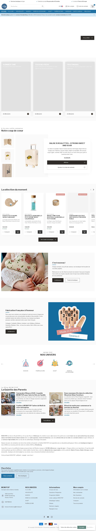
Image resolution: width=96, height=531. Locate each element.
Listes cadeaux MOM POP (56, 498)
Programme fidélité (54, 495)
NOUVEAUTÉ (19, 11)
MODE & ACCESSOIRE (39, 11)
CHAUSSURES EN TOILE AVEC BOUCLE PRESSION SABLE (77, 217)
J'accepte (81, 527)
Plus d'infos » (90, 527)
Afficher (74, 162)
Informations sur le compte (80, 490)
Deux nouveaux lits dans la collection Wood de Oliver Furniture (78, 394)
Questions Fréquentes (55, 492)
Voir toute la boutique (48, 239)
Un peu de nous (53, 490)
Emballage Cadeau (54, 500)
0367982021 (8, 502)
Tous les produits (78, 503)
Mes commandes (77, 492)
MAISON (28, 11)
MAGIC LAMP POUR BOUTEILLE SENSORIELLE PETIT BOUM (55, 217)
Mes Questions (77, 495)
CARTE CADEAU (77, 11)
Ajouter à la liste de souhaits (71, 167)
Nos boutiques (22, 476)
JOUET (50, 11)
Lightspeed (52, 527)
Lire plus (18, 402)
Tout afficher (48, 420)
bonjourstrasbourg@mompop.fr (13, 507)
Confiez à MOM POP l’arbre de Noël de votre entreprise (30, 406)
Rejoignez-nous (53, 509)
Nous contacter (8, 476)
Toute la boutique (72, 280)
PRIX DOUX (87, 11)
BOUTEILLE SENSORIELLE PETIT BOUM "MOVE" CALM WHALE (33, 217)
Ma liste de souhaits (78, 498)
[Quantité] (13, 232)
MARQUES (68, 11)
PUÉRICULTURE (59, 11)
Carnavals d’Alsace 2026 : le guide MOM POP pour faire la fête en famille (31, 394)
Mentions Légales (54, 506)
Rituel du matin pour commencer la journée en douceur (77, 406)
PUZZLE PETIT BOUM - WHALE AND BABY (10, 216)
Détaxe (51, 503)
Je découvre (58, 280)
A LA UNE (10, 11)
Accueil (3, 11)
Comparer (7, 232)
